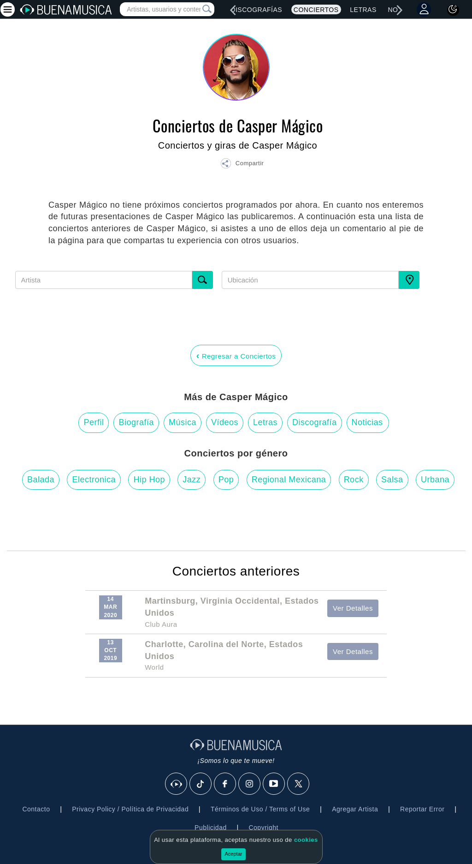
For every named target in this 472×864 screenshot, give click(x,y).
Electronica (94, 479)
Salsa (392, 479)
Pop (226, 479)
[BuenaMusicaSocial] (176, 784)
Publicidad (211, 827)
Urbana (435, 479)
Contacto (36, 809)
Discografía (314, 422)
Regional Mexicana (289, 479)
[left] (232, 10)
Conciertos (316, 9)
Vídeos (224, 422)
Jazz (192, 479)
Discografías (256, 9)
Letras (363, 9)
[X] (299, 784)
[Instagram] (250, 784)
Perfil (93, 422)
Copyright (263, 827)
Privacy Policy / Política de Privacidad (130, 809)
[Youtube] (274, 784)
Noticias (367, 422)
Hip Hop (149, 479)
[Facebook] (225, 784)
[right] (399, 10)
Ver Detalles (353, 608)
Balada (40, 479)
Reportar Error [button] (422, 809)
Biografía (136, 422)
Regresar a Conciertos (236, 355)
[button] (242, 164)
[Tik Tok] (201, 784)
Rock (354, 479)
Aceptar (233, 854)
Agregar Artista (355, 809)
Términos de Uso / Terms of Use (260, 809)
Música (182, 422)
